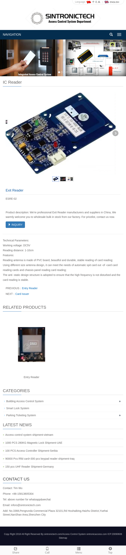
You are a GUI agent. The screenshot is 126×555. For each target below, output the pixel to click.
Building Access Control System (25, 401)
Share (16, 550)
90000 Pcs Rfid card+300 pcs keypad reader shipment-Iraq (39, 458)
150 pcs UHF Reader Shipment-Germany (29, 466)
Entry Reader (29, 288)
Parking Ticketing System (21, 415)
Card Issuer (22, 293)
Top (110, 550)
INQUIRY (15, 224)
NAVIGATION (12, 34)
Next (115, 133)
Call (47, 550)
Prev (11, 133)
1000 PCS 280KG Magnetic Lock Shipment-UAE (33, 442)
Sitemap (63, 538)
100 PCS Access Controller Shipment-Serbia (31, 450)
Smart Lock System (17, 408)
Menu (79, 550)
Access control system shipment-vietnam (29, 434)
